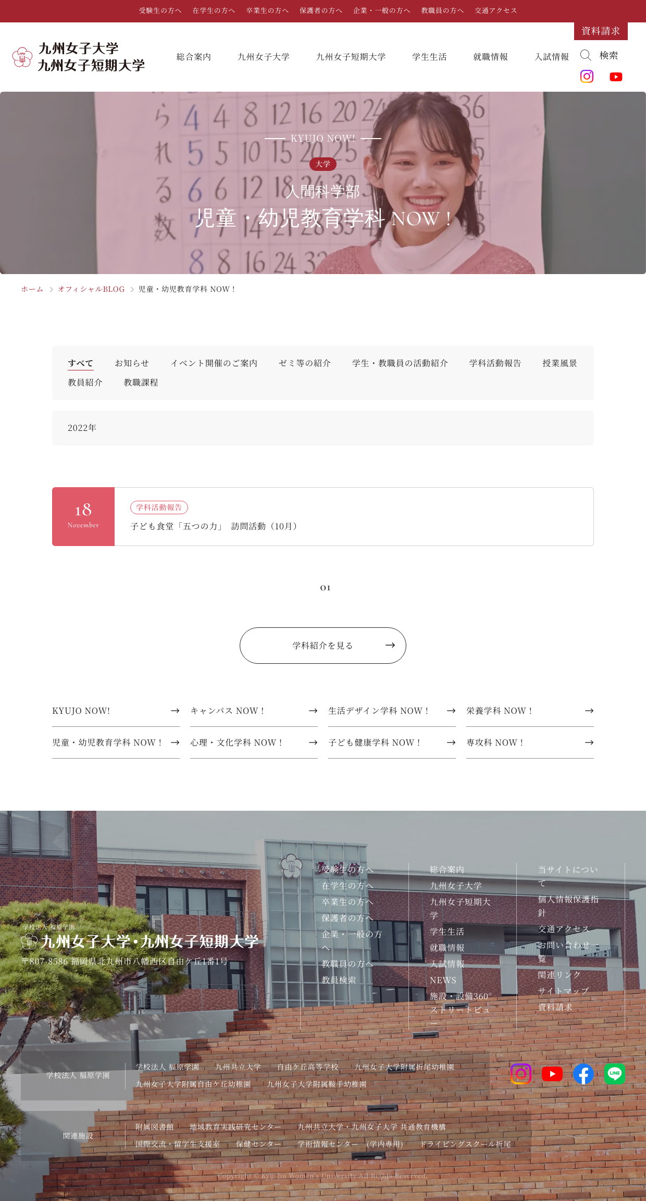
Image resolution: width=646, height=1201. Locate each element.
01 (325, 586)
